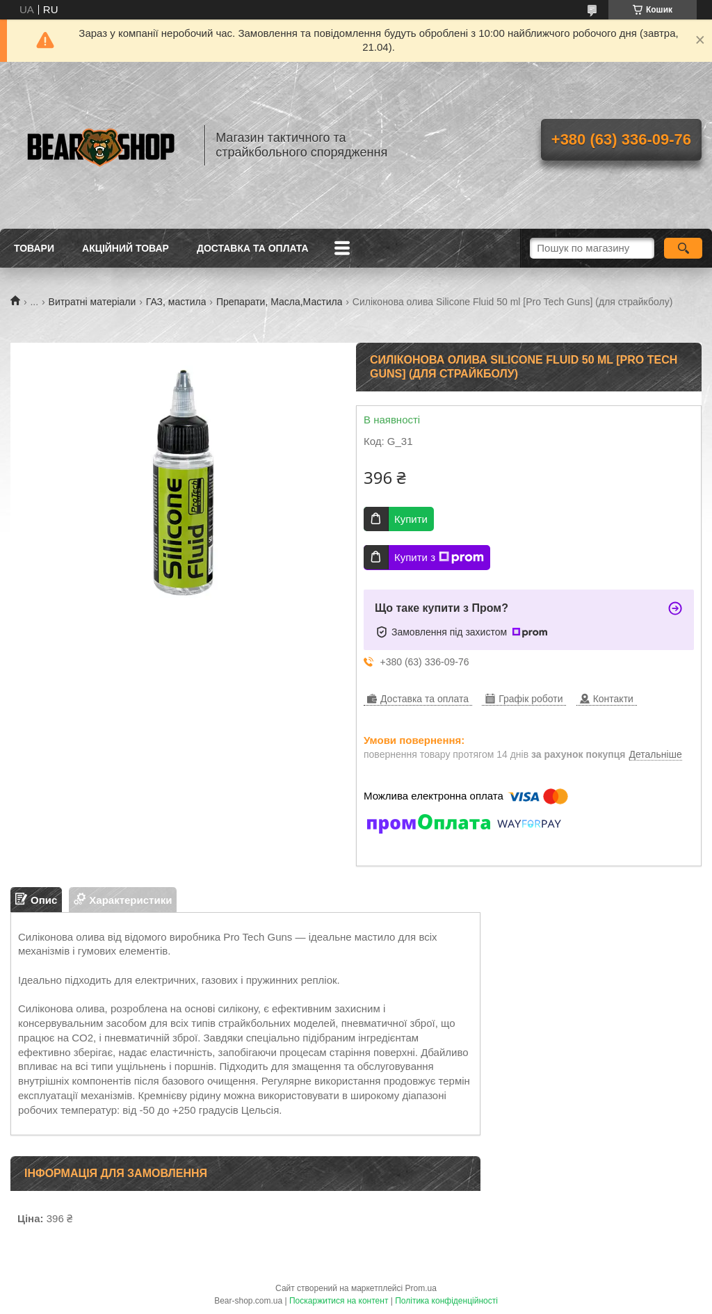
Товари (34, 248)
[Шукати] (683, 248)
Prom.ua (421, 1288)
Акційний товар (125, 248)
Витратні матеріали (92, 301)
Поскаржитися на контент (338, 1301)
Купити (411, 519)
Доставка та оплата (253, 248)
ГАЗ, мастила (176, 301)
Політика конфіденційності (446, 1301)
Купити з (439, 557)
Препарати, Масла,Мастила (279, 301)
